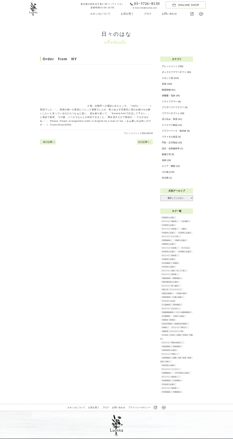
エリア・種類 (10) (171, 166)
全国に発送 (182, 293)
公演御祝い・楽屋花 (170, 263)
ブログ (147, 13)
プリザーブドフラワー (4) (175, 107)
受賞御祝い (167, 240)
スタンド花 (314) (170, 78)
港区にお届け (181, 240)
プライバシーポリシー (139, 407)
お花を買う (127, 13)
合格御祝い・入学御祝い (172, 380)
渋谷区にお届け (169, 251)
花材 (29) (166, 160)
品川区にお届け (169, 365)
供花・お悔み (179, 316)
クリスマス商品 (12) (172, 125)
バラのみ (186, 248)
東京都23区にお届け (170, 282)
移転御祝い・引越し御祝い (173, 297)
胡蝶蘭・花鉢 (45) (171, 95)
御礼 (184, 229)
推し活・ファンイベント (172, 289)
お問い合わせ (169, 13)
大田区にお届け (169, 225)
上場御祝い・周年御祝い (172, 305)
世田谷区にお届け (169, 350)
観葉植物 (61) (168, 89)
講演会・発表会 (169, 320)
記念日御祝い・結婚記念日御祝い (175, 324)
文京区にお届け (169, 267)
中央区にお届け (169, 384)
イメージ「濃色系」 (170, 221)
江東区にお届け (185, 233)
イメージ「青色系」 (170, 274)
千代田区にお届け (182, 373)
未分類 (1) (167, 177)
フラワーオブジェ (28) (173, 113)
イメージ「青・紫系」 (171, 286)
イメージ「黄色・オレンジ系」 (174, 270)
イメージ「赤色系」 (170, 229)
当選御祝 (166, 316)
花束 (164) (167, 84)
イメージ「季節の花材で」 (173, 342)
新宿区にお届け (169, 217)
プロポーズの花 (169, 301)
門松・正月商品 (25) (172, 142)
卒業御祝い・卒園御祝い (172, 392)
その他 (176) (168, 172)
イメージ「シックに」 (171, 369)
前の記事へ (48, 142)
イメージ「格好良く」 (171, 377)
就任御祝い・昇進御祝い (172, 346)
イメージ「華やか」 (180, 327)
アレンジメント (132, 133)
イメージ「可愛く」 (170, 354)
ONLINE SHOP (185, 5)
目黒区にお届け (169, 233)
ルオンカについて (100, 13)
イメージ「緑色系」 (170, 255)
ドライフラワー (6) (171, 101)
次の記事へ (144, 142)
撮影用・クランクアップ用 (173, 331)
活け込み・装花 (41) (172, 119)
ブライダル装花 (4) (171, 136)
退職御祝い (167, 373)
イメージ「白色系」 (170, 248)
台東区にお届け (169, 259)
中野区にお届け (185, 251)
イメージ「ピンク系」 (171, 236)
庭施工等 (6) (168, 154)
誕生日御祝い (168, 293)
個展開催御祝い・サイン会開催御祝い (177, 312)
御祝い (165, 327)
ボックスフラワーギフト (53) (176, 72)
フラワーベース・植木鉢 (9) (176, 130)
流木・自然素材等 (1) (172, 148)
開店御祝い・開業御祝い (172, 278)
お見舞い (186, 221)
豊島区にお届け (169, 244)
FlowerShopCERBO (61, 124)
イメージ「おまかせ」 (171, 308)
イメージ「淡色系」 (170, 388)
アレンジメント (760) (172, 66)
